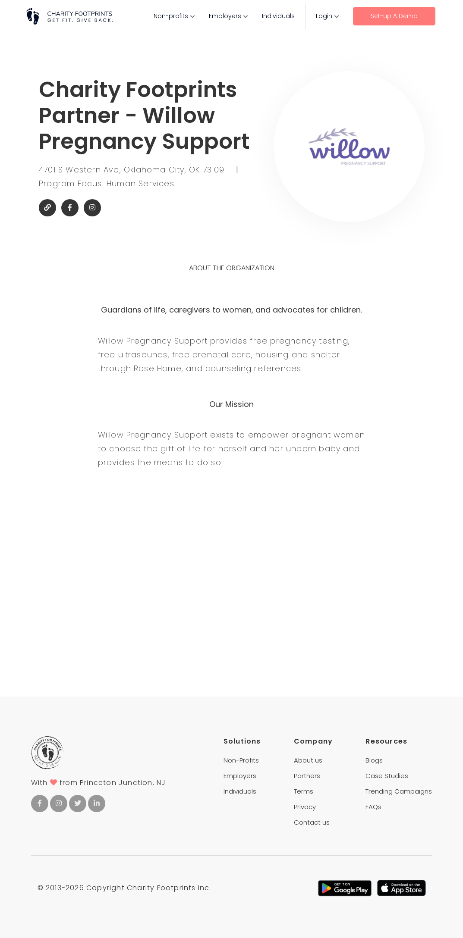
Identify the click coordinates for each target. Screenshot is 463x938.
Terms (303, 791)
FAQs (373, 806)
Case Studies (386, 775)
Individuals (278, 16)
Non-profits (171, 16)
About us (308, 760)
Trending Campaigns (398, 791)
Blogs (374, 760)
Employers (225, 16)
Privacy (305, 806)
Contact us (312, 822)
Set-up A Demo (394, 16)
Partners (307, 775)
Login (324, 16)
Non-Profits (241, 760)
